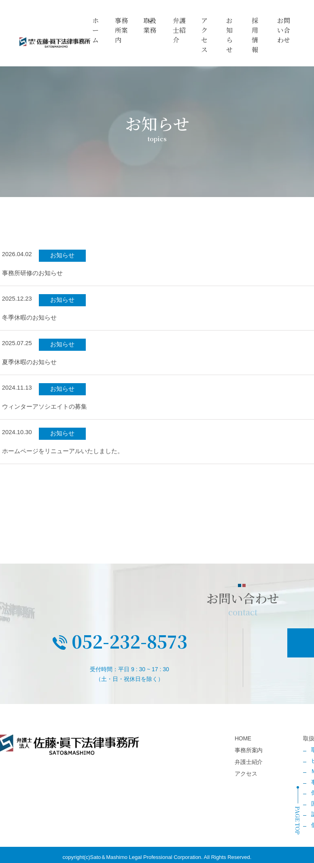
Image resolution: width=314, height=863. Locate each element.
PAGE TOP (298, 820)
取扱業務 (152, 27)
